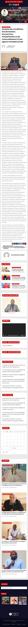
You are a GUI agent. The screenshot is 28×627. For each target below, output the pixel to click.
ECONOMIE (13, 624)
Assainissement (6, 551)
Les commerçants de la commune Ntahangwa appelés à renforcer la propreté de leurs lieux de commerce (13, 381)
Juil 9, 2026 (14, 272)
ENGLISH (24, 624)
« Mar (3, 452)
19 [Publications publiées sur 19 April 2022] (7, 442)
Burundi (3, 27)
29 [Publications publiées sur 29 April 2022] (17, 445)
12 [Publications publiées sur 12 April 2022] (7, 439)
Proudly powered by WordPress (10, 620)
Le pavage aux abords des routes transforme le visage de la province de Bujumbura (14, 484)
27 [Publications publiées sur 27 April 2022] (10, 445)
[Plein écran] (24, 335)
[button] (22, 21)
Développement (5, 494)
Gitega (11, 494)
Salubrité (10, 465)
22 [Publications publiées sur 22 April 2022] (17, 442)
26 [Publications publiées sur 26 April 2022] (7, 445)
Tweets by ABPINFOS (7, 345)
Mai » (7, 452)
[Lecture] (3, 335)
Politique (8, 27)
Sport (18, 283)
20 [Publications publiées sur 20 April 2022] (10, 442)
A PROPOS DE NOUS (6, 624)
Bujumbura (5, 465)
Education (18, 267)
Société (18, 275)
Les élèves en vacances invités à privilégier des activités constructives (17, 271)
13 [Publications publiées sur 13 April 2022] (10, 439)
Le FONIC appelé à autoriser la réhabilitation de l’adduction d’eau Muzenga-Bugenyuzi (14, 513)
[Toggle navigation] (19, 22)
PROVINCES (19, 624)
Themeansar (14, 621)
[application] (14, 330)
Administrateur (11, 46)
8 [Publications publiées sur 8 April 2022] (17, 436)
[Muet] (22, 335)
